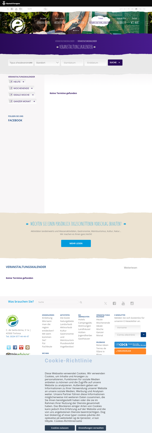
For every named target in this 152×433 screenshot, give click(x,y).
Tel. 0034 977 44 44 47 (17, 336)
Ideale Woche (22, 94)
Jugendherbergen (85, 335)
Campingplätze (85, 322)
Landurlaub (66, 324)
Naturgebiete (67, 321)
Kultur (63, 330)
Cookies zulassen (60, 427)
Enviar (143, 334)
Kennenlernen (43, 20)
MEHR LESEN (75, 243)
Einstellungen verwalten (91, 427)
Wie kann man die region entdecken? (48, 326)
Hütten (82, 332)
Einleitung (47, 317)
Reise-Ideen (102, 344)
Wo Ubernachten (77, 20)
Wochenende (21, 88)
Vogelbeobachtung (67, 346)
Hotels (81, 319)
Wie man (134, 20)
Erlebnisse (121, 20)
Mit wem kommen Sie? (46, 337)
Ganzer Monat (22, 101)
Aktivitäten (59, 20)
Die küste (65, 317)
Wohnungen (84, 325)
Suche (113, 62)
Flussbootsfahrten (67, 343)
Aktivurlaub (66, 327)
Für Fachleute (47, 345)
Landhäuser (84, 329)
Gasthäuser (84, 338)
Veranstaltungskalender (100, 20)
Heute (17, 81)
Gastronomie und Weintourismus (67, 337)
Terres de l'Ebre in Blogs (101, 351)
